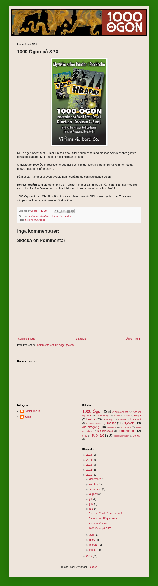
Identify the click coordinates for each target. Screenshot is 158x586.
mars (92, 539)
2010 (89, 556)
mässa (111, 423)
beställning (103, 415)
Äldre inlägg (133, 338)
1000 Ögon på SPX (100, 528)
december (95, 479)
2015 (89, 454)
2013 (89, 464)
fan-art (117, 416)
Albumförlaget (120, 411)
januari (93, 549)
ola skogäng (42, 216)
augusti (93, 494)
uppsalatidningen (121, 436)
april (92, 534)
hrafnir (32, 216)
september (95, 489)
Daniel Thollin (32, 411)
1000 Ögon (92, 411)
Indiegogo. (108, 419)
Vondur (137, 435)
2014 (89, 459)
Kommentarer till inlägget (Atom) (55, 345)
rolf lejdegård (56, 216)
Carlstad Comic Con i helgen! (105, 513)
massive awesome (94, 423)
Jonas (28, 416)
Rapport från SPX (99, 523)
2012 (89, 469)
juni (91, 504)
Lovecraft (135, 419)
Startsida (81, 338)
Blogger (92, 566)
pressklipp (111, 427)
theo (84, 435)
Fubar (127, 416)
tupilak (67, 216)
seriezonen (126, 430)
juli (91, 499)
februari (94, 544)
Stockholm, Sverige (35, 219)
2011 (89, 474)
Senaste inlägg (26, 338)
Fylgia (137, 415)
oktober (93, 484)
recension (126, 427)
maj (91, 509)
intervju (122, 419)
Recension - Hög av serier (103, 518)
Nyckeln (129, 423)
